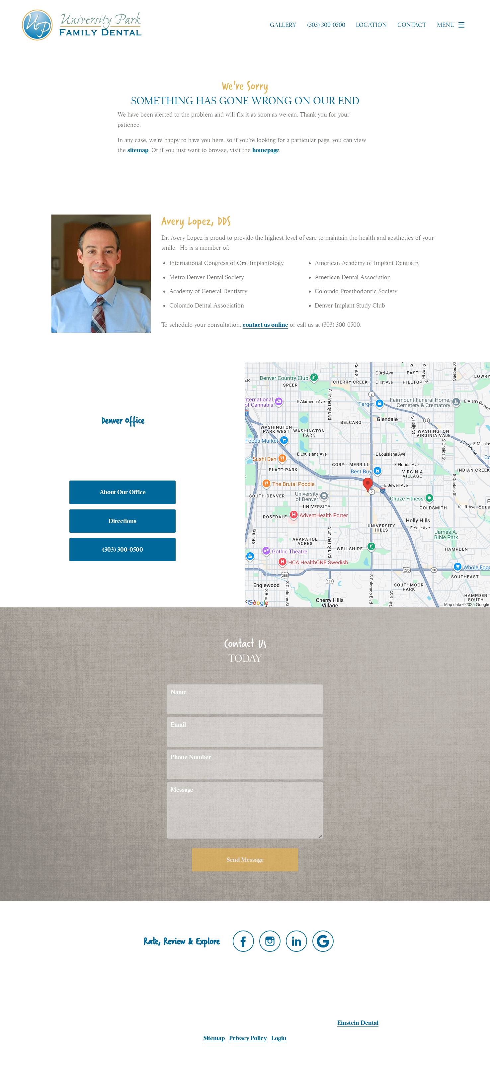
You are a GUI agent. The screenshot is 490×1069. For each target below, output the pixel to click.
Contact (411, 25)
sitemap (137, 150)
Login (278, 1038)
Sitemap (214, 1038)
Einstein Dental (357, 1022)
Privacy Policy (248, 1038)
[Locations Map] (367, 484)
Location (371, 25)
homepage (265, 150)
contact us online (265, 324)
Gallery (283, 25)
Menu (452, 25)
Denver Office (122, 420)
